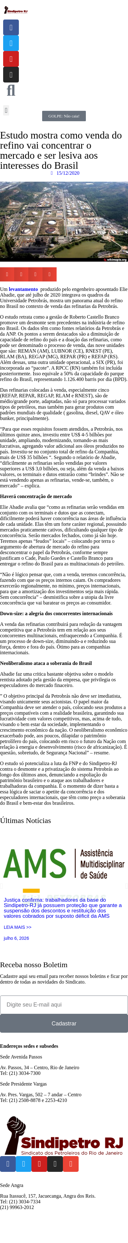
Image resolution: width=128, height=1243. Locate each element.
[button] (6, 110)
